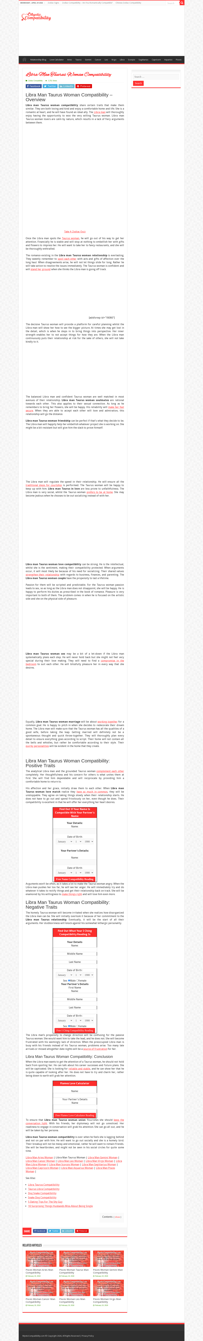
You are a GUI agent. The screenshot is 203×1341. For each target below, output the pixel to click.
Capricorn (156, 59)
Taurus (78, 59)
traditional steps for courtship (44, 485)
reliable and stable (79, 1068)
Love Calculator (57, 59)
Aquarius (168, 59)
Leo (106, 59)
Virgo (113, 59)
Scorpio (131, 59)
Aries (69, 59)
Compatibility (24, 59)
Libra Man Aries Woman (39, 1157)
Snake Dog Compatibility (42, 1197)
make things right (72, 894)
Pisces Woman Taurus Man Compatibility (74, 1271)
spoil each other (67, 258)
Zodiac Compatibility (35, 81)
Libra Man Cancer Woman (40, 1161)
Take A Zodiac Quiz (75, 231)
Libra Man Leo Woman (70, 1161)
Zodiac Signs (53, 3)
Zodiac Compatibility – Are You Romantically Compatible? (87, 3)
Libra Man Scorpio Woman (64, 1164)
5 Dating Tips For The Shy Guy (45, 1201)
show (117, 1217)
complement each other (110, 771)
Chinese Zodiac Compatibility (128, 3)
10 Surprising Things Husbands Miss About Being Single (60, 1206)
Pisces (178, 59)
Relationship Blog (38, 59)
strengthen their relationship (42, 574)
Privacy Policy (88, 1336)
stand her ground (41, 269)
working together (108, 721)
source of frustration (95, 1048)
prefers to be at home (100, 492)
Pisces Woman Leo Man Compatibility (72, 1300)
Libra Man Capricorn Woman (42, 1167)
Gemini (88, 59)
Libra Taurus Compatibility (43, 1184)
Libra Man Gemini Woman (102, 1157)
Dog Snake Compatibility (42, 1193)
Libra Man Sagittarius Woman (99, 1164)
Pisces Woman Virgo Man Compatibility (107, 1300)
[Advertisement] (124, 31)
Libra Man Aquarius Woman (77, 1167)
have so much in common (92, 791)
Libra (122, 59)
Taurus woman (70, 238)
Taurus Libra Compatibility (43, 1189)
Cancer (98, 59)
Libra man (99, 112)
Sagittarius (143, 59)
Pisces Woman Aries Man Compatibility (39, 1271)
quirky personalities (37, 746)
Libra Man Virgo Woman (99, 1161)
